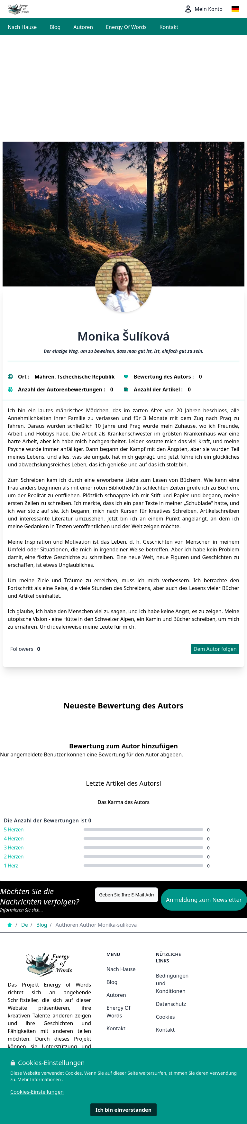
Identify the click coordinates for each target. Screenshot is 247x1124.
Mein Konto (203, 9)
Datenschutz (171, 1003)
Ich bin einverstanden (123, 1109)
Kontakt (169, 27)
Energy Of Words (126, 27)
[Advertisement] (123, 83)
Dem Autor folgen (215, 648)
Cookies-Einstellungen (37, 1091)
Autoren (83, 27)
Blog (55, 27)
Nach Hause (22, 27)
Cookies (165, 1016)
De (24, 924)
